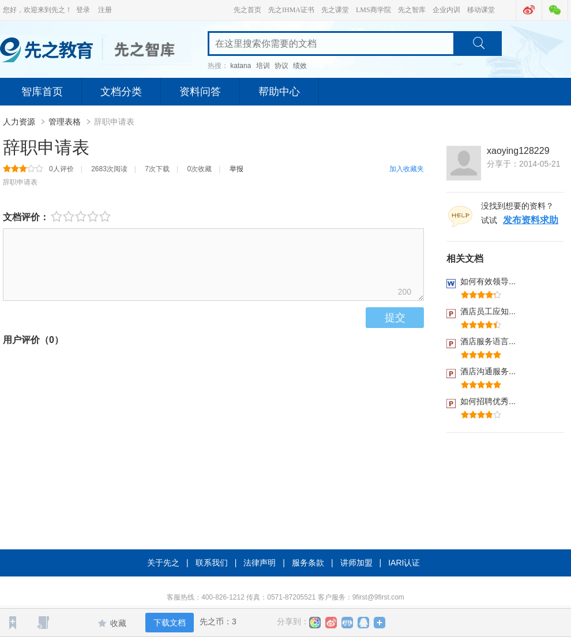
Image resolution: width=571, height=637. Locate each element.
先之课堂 (335, 10)
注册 (105, 10)
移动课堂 (481, 10)
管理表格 (65, 121)
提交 (395, 317)
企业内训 (446, 10)
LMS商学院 (373, 10)
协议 (281, 66)
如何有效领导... (488, 281)
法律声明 (259, 562)
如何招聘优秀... (488, 401)
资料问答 (200, 91)
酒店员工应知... (488, 311)
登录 (83, 10)
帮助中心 (279, 91)
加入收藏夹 (406, 169)
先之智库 (412, 10)
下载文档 (169, 622)
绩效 (300, 66)
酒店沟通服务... (488, 371)
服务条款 (308, 562)
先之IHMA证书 (291, 10)
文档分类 (121, 91)
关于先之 (163, 562)
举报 (236, 169)
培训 (263, 66)
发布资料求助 (530, 220)
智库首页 (42, 91)
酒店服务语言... (488, 341)
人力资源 (20, 121)
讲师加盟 (356, 562)
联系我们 (212, 562)
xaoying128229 (518, 151)
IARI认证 (404, 562)
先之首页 (247, 10)
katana (240, 66)
